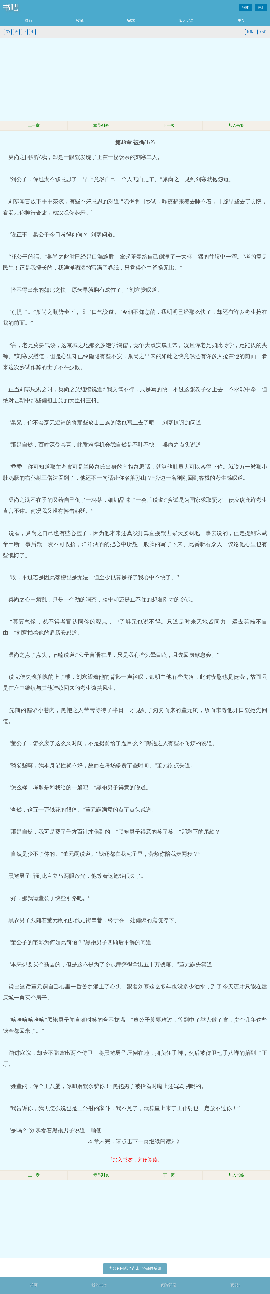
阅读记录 (186, 21)
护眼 (250, 32)
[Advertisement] (135, 79)
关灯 (262, 32)
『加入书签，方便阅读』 (135, 1160)
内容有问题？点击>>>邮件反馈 (135, 1268)
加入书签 (236, 125)
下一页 (169, 125)
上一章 (34, 125)
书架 (241, 21)
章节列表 (101, 125)
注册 (261, 7)
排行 (28, 21)
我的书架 (99, 1285)
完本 (131, 21)
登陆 (246, 7)
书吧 (10, 7)
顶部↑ (235, 1285)
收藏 (80, 21)
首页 (34, 1285)
